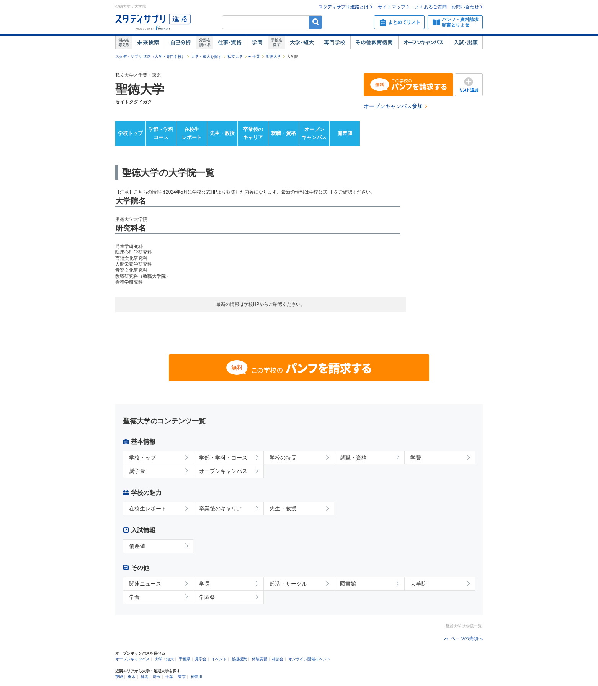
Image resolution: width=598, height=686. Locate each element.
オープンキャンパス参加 (393, 106)
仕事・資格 (230, 42)
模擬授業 (239, 659)
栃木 (132, 677)
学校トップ (130, 133)
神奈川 (196, 677)
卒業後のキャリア (253, 133)
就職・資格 (283, 133)
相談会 (277, 659)
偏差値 (344, 133)
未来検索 (148, 42)
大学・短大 (302, 42)
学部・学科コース (161, 133)
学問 (257, 42)
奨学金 (137, 471)
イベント (219, 659)
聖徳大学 (273, 56)
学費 (415, 458)
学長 (204, 584)
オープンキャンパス (423, 42)
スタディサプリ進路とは (343, 7)
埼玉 (156, 677)
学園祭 (207, 597)
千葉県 (184, 659)
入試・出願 (466, 42)
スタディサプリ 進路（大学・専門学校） (150, 56)
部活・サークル (288, 584)
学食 (134, 597)
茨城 (119, 677)
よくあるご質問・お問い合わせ (447, 7)
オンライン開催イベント (309, 659)
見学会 (200, 659)
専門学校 (334, 42)
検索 (315, 22)
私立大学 (235, 56)
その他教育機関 (374, 42)
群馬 (144, 677)
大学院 (418, 584)
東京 (182, 677)
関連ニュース (145, 584)
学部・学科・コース (223, 458)
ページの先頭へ (467, 638)
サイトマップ (391, 7)
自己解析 (180, 42)
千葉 (256, 56)
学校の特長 (283, 458)
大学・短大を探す (206, 56)
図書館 (348, 584)
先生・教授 (222, 133)
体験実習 (259, 659)
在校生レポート (192, 133)
